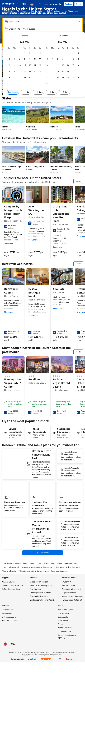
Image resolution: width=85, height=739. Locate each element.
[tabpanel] (44, 68)
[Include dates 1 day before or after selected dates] (26, 92)
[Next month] (80, 42)
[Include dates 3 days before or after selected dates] (51, 92)
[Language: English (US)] (32, 4)
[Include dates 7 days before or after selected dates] (64, 92)
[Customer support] (39, 4)
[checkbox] (24, 53)
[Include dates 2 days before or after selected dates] (38, 92)
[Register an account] (68, 4)
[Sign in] (78, 4)
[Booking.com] (8, 4)
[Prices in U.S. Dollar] (24, 4)
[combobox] (43, 21)
